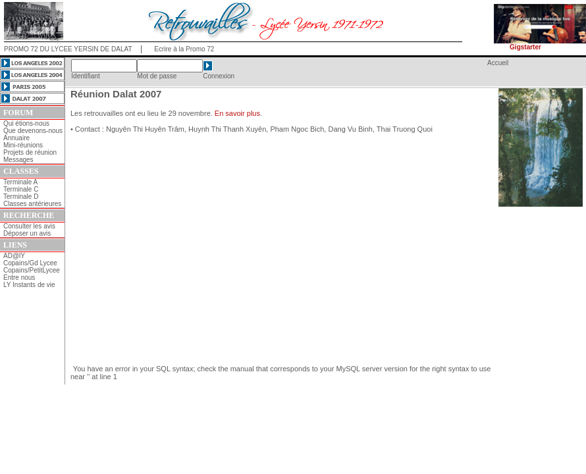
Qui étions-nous (26, 123)
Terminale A (20, 182)
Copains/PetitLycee (31, 270)
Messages (18, 159)
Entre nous (19, 277)
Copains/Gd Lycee (30, 263)
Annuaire (16, 138)
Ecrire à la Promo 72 (184, 49)
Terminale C (20, 189)
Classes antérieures (32, 203)
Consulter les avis (29, 226)
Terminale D (20, 196)
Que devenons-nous (33, 130)
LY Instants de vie (29, 284)
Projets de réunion (30, 152)
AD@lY (14, 255)
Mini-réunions (23, 145)
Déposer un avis (27, 233)
